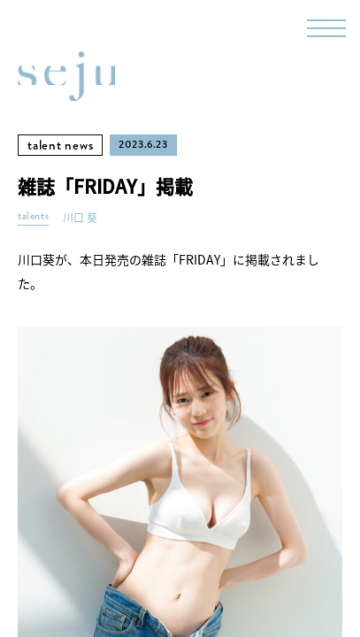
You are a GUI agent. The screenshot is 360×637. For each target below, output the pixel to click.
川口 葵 (80, 218)
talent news (60, 145)
